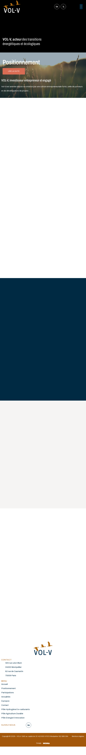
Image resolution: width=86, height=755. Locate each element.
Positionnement (8, 688)
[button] (81, 6)
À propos (5, 701)
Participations (7, 693)
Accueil (4, 684)
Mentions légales (78, 736)
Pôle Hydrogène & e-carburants (15, 709)
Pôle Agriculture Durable (12, 714)
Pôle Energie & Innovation (12, 718)
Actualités (5, 697)
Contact (5, 705)
